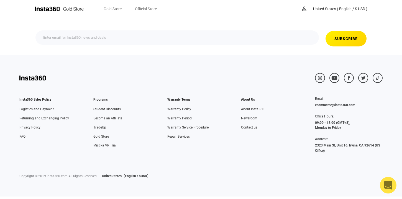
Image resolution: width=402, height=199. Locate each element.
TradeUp (99, 127)
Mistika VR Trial (105, 145)
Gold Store (101, 136)
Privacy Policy (29, 127)
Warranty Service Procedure (188, 127)
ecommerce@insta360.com (335, 105)
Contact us (249, 127)
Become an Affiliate (107, 118)
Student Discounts (107, 109)
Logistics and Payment (36, 109)
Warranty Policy (179, 109)
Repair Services (178, 136)
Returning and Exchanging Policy (44, 118)
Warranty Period (179, 118)
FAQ (22, 136)
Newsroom (249, 118)
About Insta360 (252, 109)
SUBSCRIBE (282, 38)
